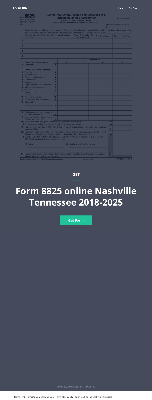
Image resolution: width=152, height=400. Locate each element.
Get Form (76, 220)
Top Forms (134, 8)
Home (121, 8)
